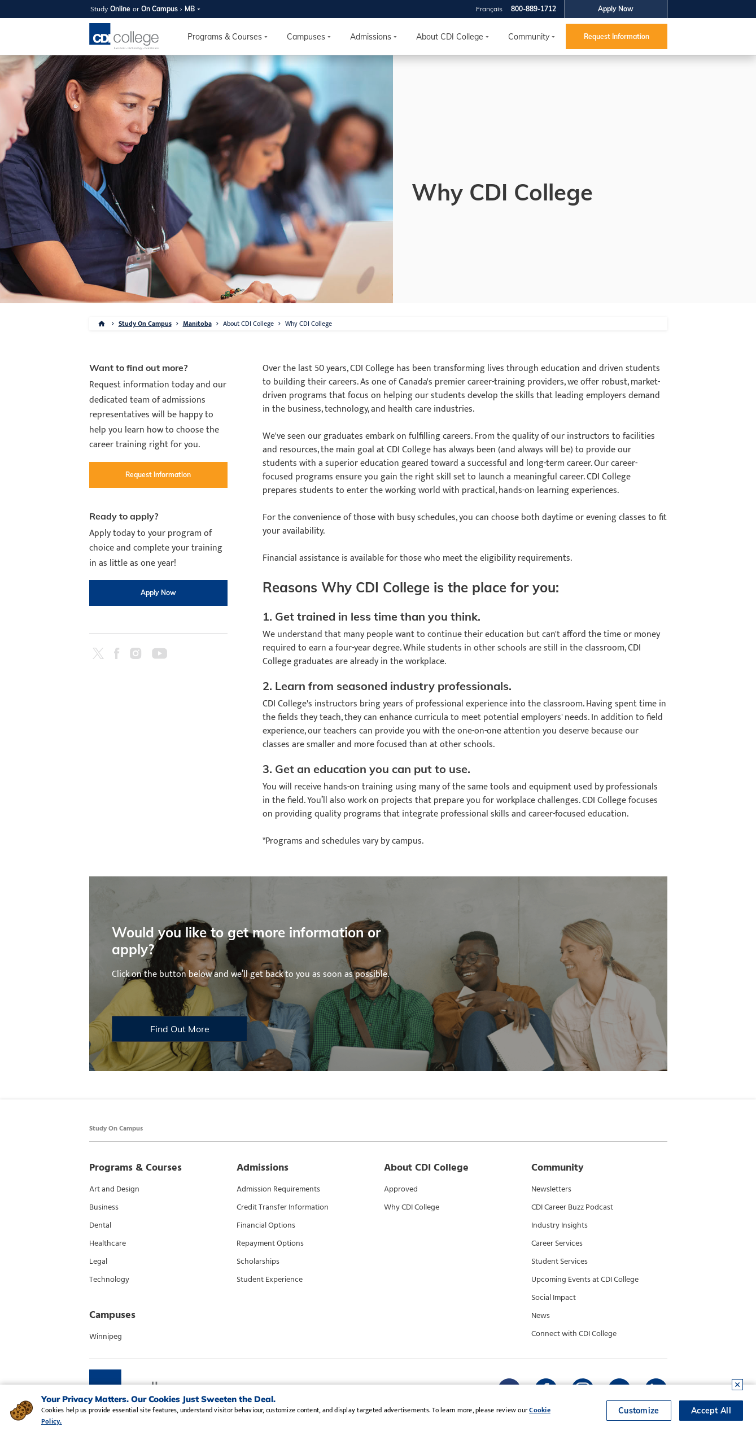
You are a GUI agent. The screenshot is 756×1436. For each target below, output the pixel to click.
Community (528, 37)
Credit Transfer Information (283, 1207)
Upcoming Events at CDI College (585, 1279)
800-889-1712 (533, 9)
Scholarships (258, 1261)
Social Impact (553, 1297)
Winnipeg (105, 1336)
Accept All (711, 1411)
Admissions (370, 37)
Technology (109, 1279)
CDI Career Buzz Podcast (572, 1207)
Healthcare (107, 1243)
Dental (100, 1225)
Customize (638, 1411)
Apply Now (615, 9)
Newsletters (551, 1189)
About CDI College (449, 37)
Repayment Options (270, 1243)
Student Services (559, 1261)
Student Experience (270, 1279)
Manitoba (197, 323)
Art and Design (114, 1189)
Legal (98, 1261)
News (540, 1315)
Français (489, 9)
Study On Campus (145, 323)
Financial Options (266, 1225)
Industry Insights (559, 1225)
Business (104, 1207)
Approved (401, 1189)
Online (120, 9)
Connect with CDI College (574, 1333)
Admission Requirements (278, 1189)
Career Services (557, 1243)
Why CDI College (308, 323)
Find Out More (179, 1029)
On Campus (159, 9)
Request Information (616, 36)
